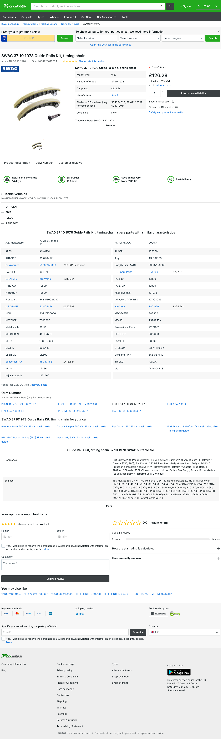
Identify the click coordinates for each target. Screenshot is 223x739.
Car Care (86, 17)
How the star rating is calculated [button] (133, 548)
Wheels (54, 17)
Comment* (7, 556)
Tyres (41, 17)
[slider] (8, 524)
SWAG (114, 95)
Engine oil (70, 17)
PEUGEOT (12, 223)
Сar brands (9, 17)
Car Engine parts (49, 24)
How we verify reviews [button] (126, 558)
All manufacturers (122, 670)
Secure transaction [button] (161, 101)
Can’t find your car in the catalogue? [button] (110, 44)
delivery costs (163, 85)
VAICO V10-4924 (11, 593)
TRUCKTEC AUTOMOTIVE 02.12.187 (151, 593)
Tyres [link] (115, 664)
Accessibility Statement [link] (70, 726)
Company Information (13, 664)
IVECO (9, 217)
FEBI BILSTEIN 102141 (88, 593)
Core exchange (65, 688)
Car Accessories (106, 17)
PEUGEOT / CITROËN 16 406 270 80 (77, 404)
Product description (17, 162)
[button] (161, 6)
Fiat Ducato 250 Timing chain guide (132, 426)
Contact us (63, 695)
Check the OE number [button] (163, 107)
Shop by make (120, 682)
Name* (5, 530)
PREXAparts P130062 (35, 593)
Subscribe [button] (138, 632)
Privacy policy (65, 670)
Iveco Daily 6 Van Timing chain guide (77, 437)
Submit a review (55, 578)
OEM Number (44, 162)
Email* (60, 530)
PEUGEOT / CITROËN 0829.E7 (18, 404)
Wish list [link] (61, 707)
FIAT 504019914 (176, 404)
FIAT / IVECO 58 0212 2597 (72, 410)
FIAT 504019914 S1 (12, 410)
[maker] (96, 38)
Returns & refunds (67, 719)
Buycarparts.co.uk (10, 24)
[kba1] (31, 38)
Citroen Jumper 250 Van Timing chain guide (81, 426)
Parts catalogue (30, 24)
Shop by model (120, 676)
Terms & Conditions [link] (67, 676)
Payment (62, 713)
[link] (208, 6)
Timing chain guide (70, 24)
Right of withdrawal (67, 682)
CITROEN (11, 206)
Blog (3, 670)
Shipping (62, 701)
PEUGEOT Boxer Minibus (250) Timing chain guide (26, 439)
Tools (125, 17)
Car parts (26, 17)
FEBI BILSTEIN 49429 (116, 593)
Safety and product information (166, 112)
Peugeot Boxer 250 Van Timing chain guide (25, 426)
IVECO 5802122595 (62, 593)
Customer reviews (70, 162)
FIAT (8, 212)
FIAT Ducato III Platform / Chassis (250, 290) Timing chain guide (192, 428)
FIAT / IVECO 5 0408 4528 (127, 410)
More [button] (46, 549)
